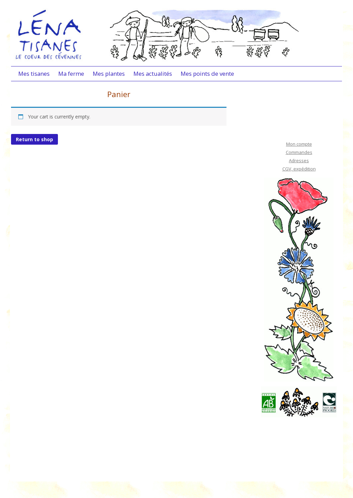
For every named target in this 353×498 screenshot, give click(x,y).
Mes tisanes (34, 73)
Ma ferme (71, 73)
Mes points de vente (207, 73)
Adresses (299, 160)
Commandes (299, 152)
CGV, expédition (299, 169)
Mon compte (299, 144)
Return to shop (34, 139)
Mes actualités (152, 73)
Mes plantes (109, 73)
